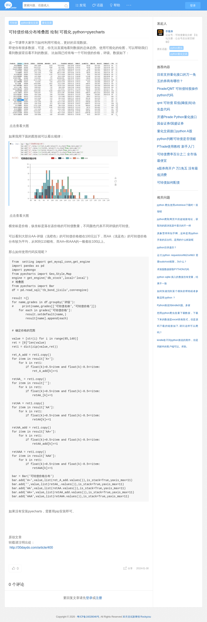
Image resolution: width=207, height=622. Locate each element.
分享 (128, 568)
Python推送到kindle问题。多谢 (173, 305)
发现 (80, 5)
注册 (99, 598)
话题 (97, 5)
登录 (193, 5)
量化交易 (47, 22)
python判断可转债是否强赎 (176, 139)
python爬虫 (176, 48)
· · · (129, 5)
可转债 (13, 22)
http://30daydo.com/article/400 (31, 547)
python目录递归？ (166, 247)
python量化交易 (29, 22)
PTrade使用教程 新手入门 (175, 146)
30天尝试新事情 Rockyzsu (137, 616)
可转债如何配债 (168, 182)
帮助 (115, 5)
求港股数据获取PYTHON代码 (173, 269)
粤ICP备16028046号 (88, 616)
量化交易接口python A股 (174, 131)
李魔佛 (169, 31)
